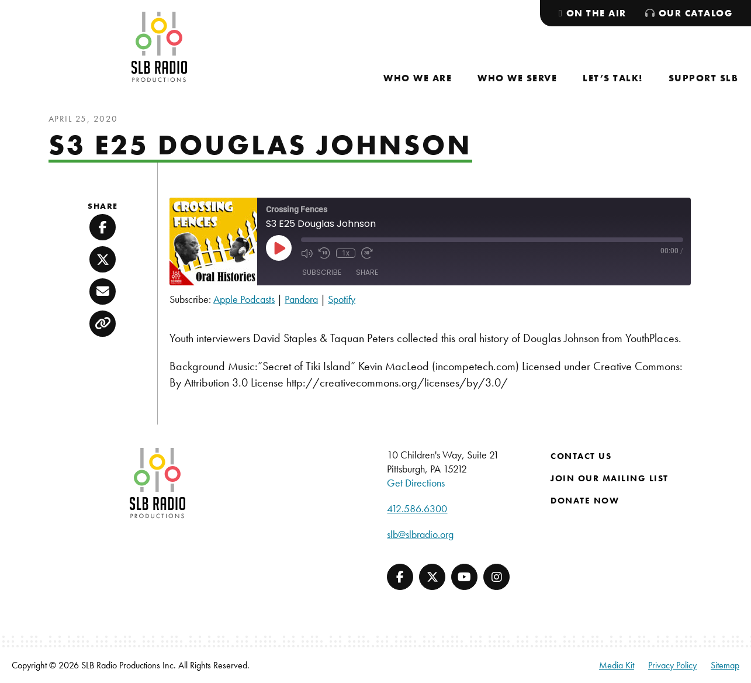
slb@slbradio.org (420, 534)
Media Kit (616, 665)
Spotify (341, 299)
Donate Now (585, 500)
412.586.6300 (417, 508)
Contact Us (581, 456)
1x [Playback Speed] (345, 253)
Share (367, 272)
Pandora (301, 299)
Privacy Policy (672, 665)
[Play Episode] (279, 248)
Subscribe (321, 272)
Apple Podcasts (244, 299)
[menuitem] (418, 78)
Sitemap (725, 665)
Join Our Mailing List (610, 478)
